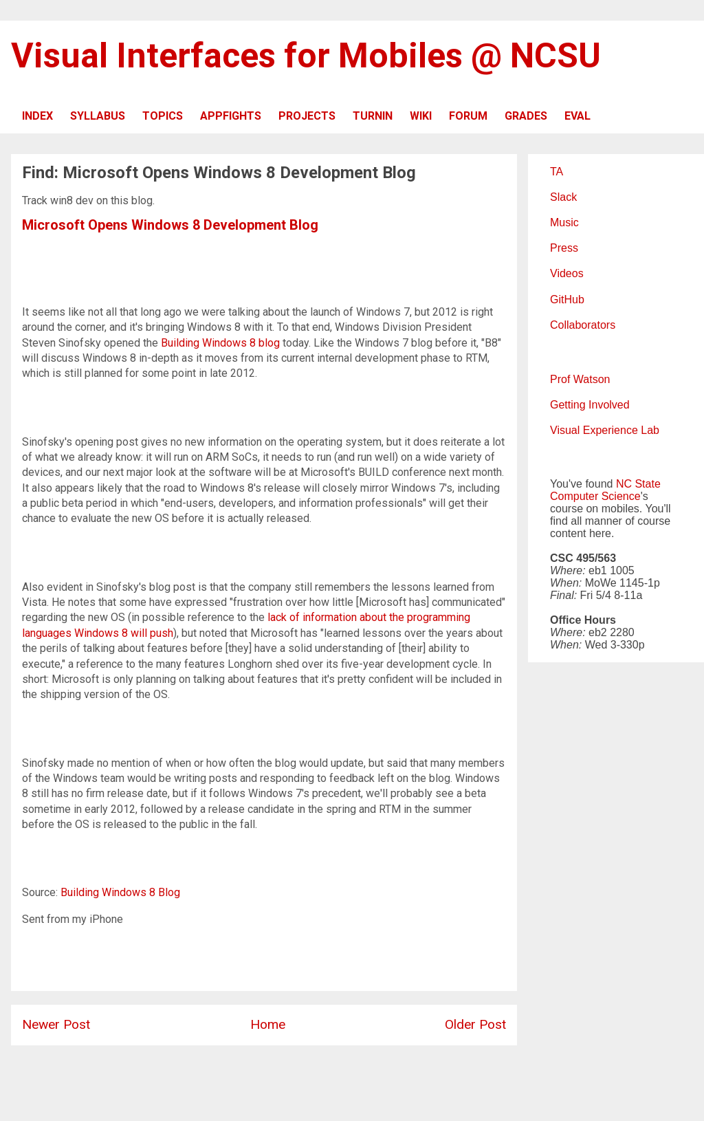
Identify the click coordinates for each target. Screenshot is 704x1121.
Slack (563, 197)
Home (267, 1024)
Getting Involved (590, 405)
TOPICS (162, 115)
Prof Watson (580, 379)
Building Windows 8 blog (220, 342)
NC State (638, 484)
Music (564, 222)
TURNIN (373, 115)
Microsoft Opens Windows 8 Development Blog (170, 225)
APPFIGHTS (230, 115)
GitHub (567, 299)
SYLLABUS (97, 115)
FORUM (468, 115)
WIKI (421, 115)
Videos (567, 273)
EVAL (577, 115)
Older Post (475, 1024)
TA (556, 171)
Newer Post (56, 1024)
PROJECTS (307, 115)
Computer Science (595, 496)
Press (564, 248)
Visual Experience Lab (604, 430)
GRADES (526, 115)
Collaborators (582, 325)
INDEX (37, 115)
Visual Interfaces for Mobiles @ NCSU (306, 56)
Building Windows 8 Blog (120, 892)
